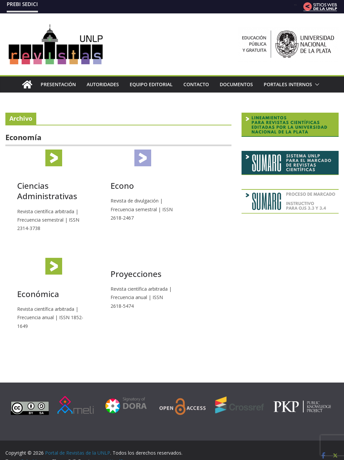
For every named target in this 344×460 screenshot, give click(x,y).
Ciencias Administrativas (47, 191)
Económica (38, 293)
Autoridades (103, 84)
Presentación (58, 84)
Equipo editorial (151, 84)
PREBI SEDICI (22, 4)
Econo (122, 185)
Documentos (236, 84)
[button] (315, 84)
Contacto (196, 84)
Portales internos (288, 84)
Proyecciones (136, 273)
